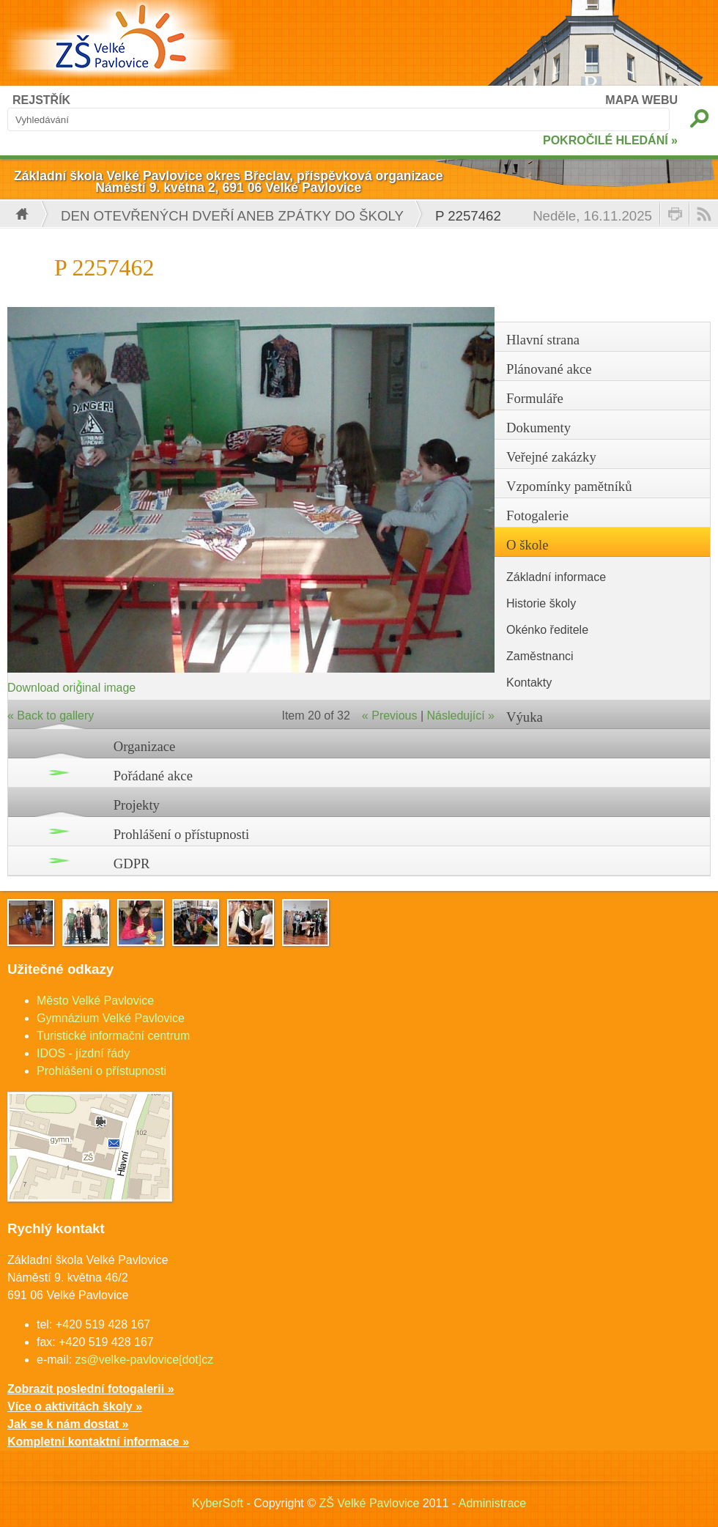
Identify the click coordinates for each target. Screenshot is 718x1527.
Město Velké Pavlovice (95, 1000)
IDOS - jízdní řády (83, 1053)
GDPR (132, 863)
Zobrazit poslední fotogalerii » (90, 1389)
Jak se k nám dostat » (67, 1424)
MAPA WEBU (641, 100)
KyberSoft (217, 1503)
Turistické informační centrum (113, 1035)
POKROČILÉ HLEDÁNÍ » (610, 140)
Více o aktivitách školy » (74, 1406)
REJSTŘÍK (41, 100)
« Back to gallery (50, 715)
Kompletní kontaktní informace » (98, 1441)
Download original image (71, 687)
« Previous (390, 715)
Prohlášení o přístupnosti (182, 834)
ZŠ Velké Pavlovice (369, 1503)
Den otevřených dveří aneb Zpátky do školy (232, 215)
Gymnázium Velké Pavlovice (111, 1018)
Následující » (461, 715)
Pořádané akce (153, 775)
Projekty (137, 805)
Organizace (145, 746)
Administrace (492, 1503)
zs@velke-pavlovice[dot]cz (144, 1359)
